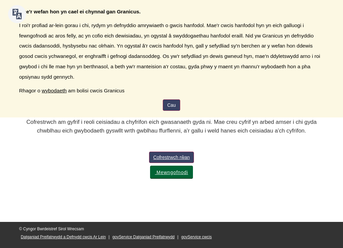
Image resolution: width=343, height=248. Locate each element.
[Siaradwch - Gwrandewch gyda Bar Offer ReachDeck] (17, 14)
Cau (171, 105)
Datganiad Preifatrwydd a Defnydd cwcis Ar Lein (63, 237)
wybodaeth (54, 90)
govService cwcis (196, 237)
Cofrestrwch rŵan (171, 157)
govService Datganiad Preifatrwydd (144, 237)
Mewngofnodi (171, 172)
